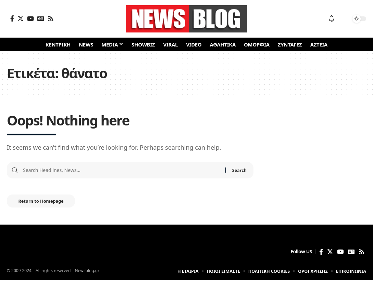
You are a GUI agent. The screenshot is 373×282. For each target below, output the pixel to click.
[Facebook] (12, 18)
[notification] (331, 19)
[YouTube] (30, 18)
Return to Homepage (44, 202)
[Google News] (41, 18)
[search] (341, 18)
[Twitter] (20, 18)
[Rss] (50, 18)
